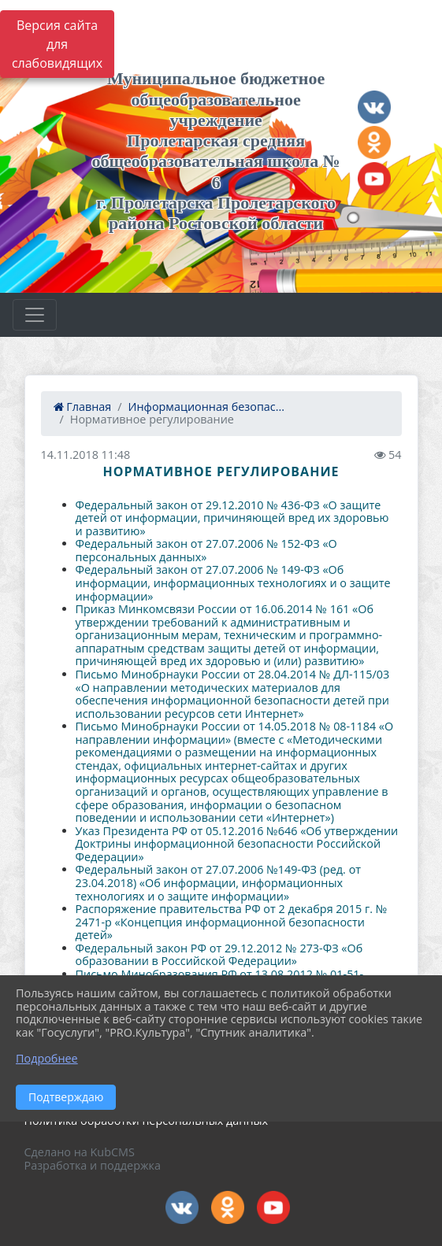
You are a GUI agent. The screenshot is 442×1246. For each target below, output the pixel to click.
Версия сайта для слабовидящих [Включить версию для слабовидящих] (57, 44)
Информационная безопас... (206, 406)
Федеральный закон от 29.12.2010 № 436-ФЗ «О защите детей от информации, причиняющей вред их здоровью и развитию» (232, 517)
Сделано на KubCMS (79, 1151)
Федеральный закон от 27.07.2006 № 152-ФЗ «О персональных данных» (206, 550)
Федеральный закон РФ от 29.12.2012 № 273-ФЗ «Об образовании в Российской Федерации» (219, 955)
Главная (83, 406)
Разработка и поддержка (92, 1165)
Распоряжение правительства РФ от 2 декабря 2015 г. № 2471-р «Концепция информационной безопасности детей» (232, 921)
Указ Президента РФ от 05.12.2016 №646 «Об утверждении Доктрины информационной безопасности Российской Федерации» (237, 843)
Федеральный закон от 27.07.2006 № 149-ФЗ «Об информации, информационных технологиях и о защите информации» (233, 582)
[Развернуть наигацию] (35, 315)
